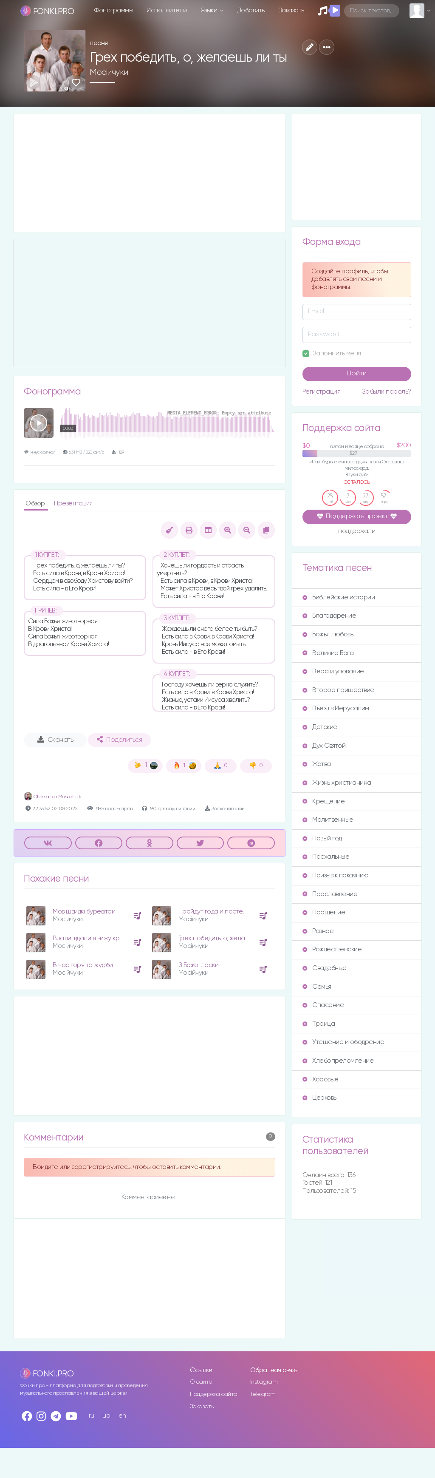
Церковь (319, 1098)
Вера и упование (333, 671)
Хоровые (320, 1079)
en (122, 1416)
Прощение (323, 912)
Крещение (323, 801)
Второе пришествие (338, 690)
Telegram (263, 1394)
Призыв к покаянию (335, 875)
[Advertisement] (149, 173)
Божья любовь (327, 634)
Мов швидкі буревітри (84, 911)
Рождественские (332, 949)
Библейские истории (338, 597)
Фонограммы (113, 10)
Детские (319, 727)
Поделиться (119, 739)
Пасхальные (325, 857)
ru (91, 1416)
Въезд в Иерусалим (335, 708)
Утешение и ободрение (343, 1042)
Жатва (316, 764)
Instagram (264, 1382)
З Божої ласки (198, 965)
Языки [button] (210, 10)
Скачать (55, 739)
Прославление (329, 894)
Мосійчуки (109, 72)
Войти (357, 373)
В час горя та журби (83, 965)
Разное (317, 931)
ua (106, 1416)
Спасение (323, 1005)
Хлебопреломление (337, 1061)
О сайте (201, 1382)
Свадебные (324, 968)
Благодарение (329, 616)
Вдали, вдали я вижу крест (91, 938)
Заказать (291, 10)
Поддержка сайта (213, 1394)
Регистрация (321, 392)
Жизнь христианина (336, 783)
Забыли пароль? (386, 392)
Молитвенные (327, 820)
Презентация (73, 503)
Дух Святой (323, 746)
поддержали (356, 532)
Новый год (322, 838)
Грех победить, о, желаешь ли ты (226, 938)
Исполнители (167, 10)
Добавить (251, 10)
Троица (318, 1024)
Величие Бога (327, 653)
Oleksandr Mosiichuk (52, 797)
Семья (316, 987)
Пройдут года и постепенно (220, 911)
